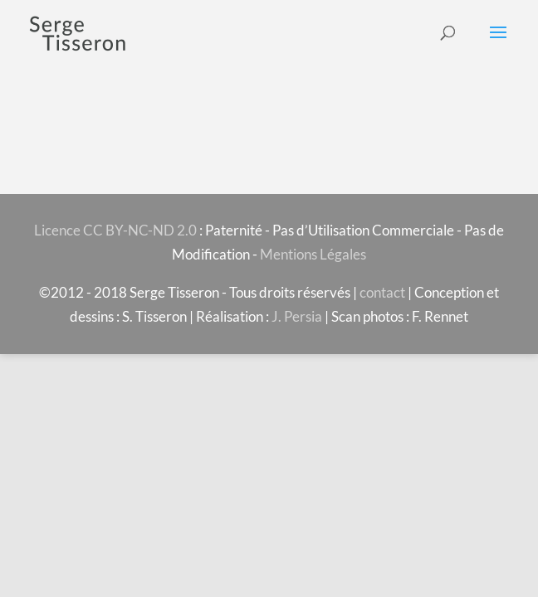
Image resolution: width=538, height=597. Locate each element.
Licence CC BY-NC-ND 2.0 (115, 230)
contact (382, 292)
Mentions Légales (313, 254)
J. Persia (296, 316)
